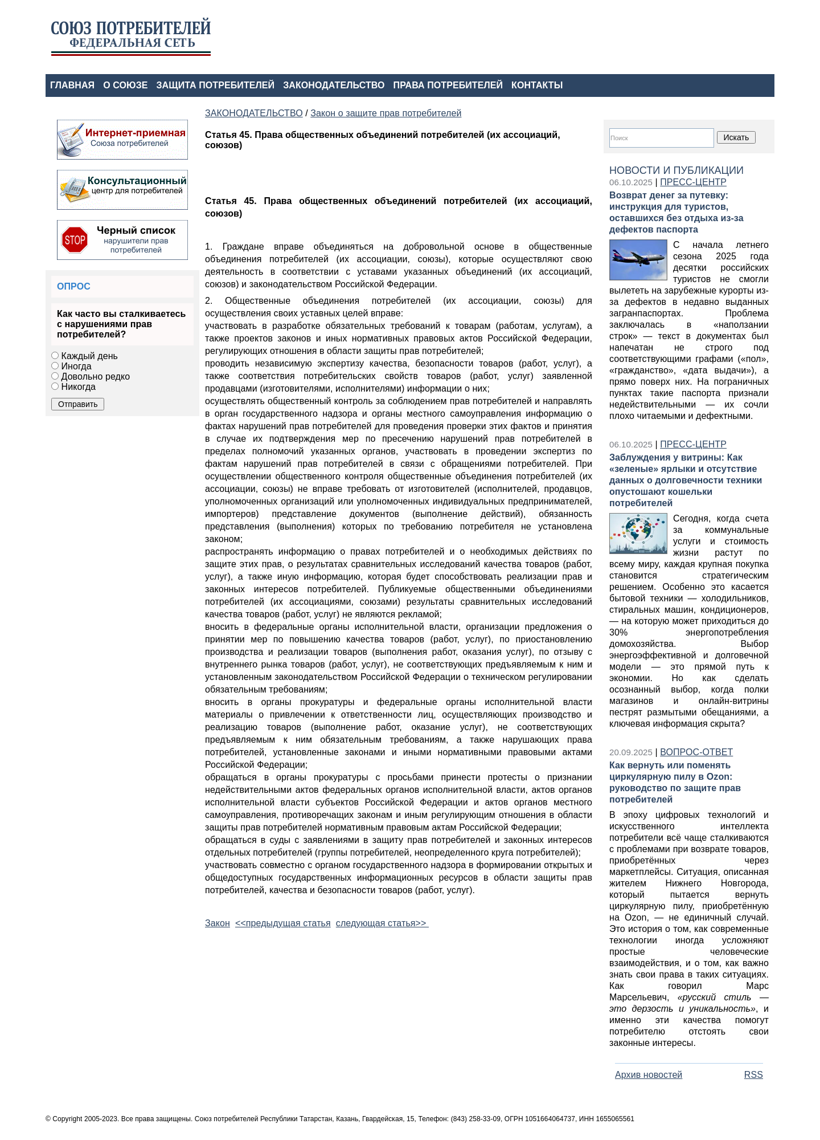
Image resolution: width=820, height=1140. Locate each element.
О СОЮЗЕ (125, 85)
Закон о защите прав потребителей (385, 113)
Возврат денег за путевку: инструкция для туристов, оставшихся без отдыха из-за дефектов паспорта (676, 212)
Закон (217, 923)
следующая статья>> (382, 923)
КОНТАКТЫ (537, 85)
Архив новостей (648, 1075)
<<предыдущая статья (283, 923)
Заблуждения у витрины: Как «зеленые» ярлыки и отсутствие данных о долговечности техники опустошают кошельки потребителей (685, 480)
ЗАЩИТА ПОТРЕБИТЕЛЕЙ (216, 85)
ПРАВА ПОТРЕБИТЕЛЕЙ (448, 85)
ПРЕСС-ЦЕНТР (693, 182)
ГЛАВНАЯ (72, 85)
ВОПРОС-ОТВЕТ (696, 752)
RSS (753, 1075)
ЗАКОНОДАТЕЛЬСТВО (333, 85)
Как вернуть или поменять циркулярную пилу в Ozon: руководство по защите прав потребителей (675, 782)
